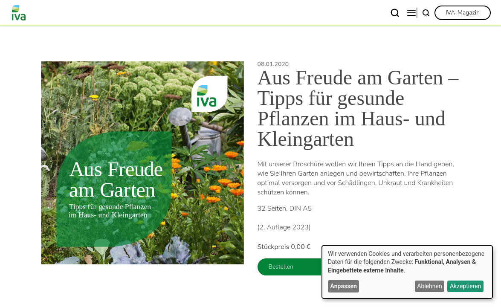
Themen (228, 12)
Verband (135, 12)
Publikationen (340, 12)
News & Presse (280, 12)
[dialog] (407, 272)
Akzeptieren (465, 286)
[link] (462, 13)
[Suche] (426, 13)
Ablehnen (429, 286)
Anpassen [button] (343, 286)
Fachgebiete (182, 12)
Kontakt (389, 12)
